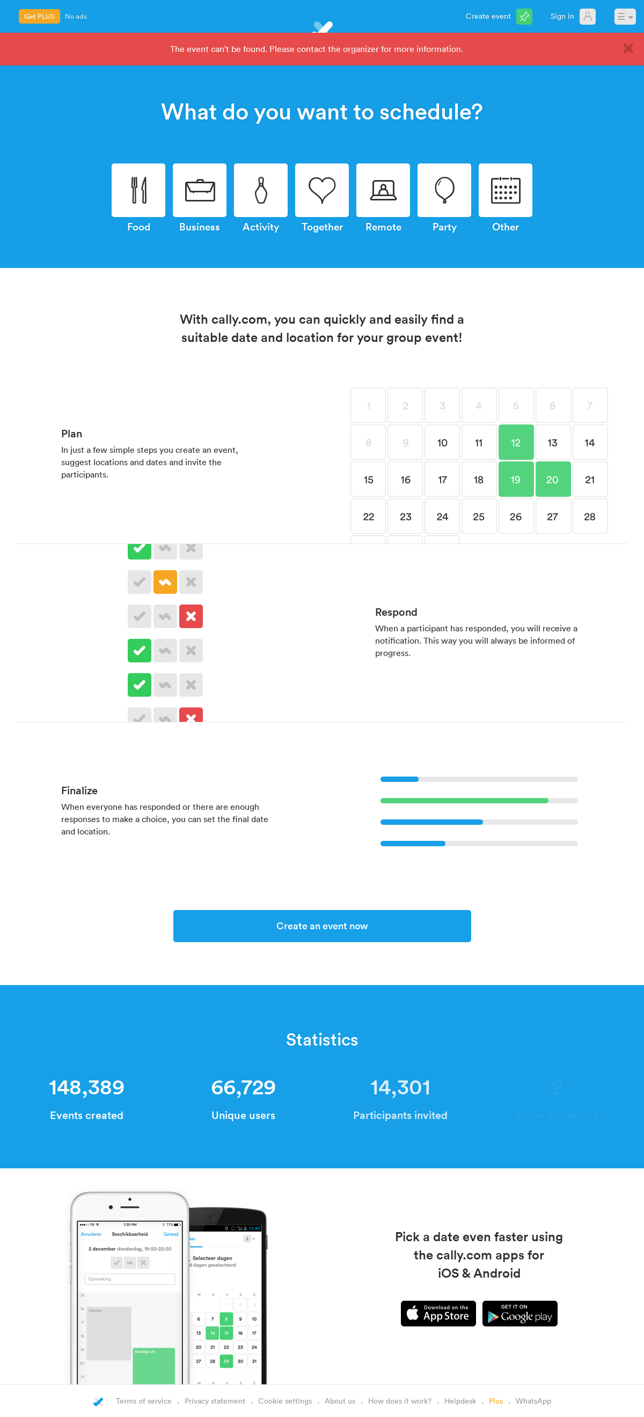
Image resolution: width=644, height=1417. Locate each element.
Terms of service (144, 1401)
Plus (496, 1401)
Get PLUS (39, 16)
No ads (76, 16)
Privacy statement (215, 1401)
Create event (488, 16)
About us (340, 1401)
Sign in (562, 16)
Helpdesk (460, 1401)
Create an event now (322, 925)
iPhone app (438, 1313)
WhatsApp (533, 1401)
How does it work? (399, 1401)
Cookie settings (285, 1401)
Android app (520, 1313)
